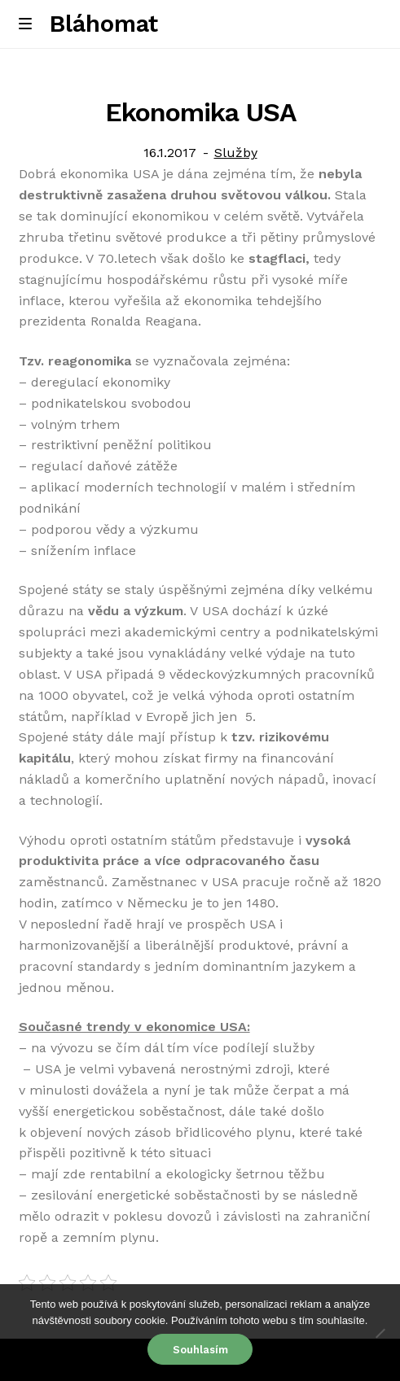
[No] (379, 1333)
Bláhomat (104, 23)
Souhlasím (200, 1350)
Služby (235, 152)
